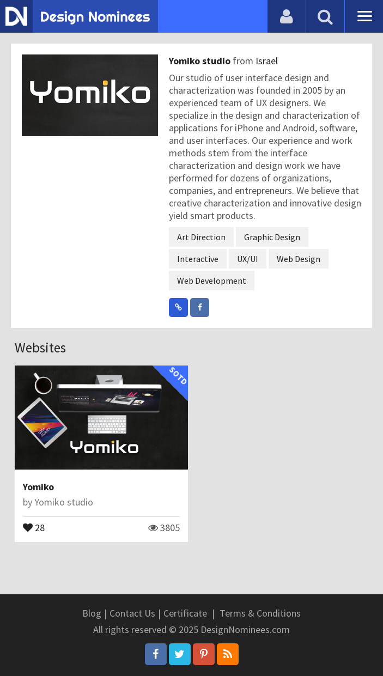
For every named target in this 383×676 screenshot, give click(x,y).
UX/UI (247, 258)
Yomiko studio (201, 60)
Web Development (211, 280)
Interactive (197, 258)
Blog (91, 613)
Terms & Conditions (260, 613)
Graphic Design (272, 237)
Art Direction (201, 237)
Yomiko (38, 486)
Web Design (298, 258)
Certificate (185, 613)
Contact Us (132, 613)
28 (34, 526)
